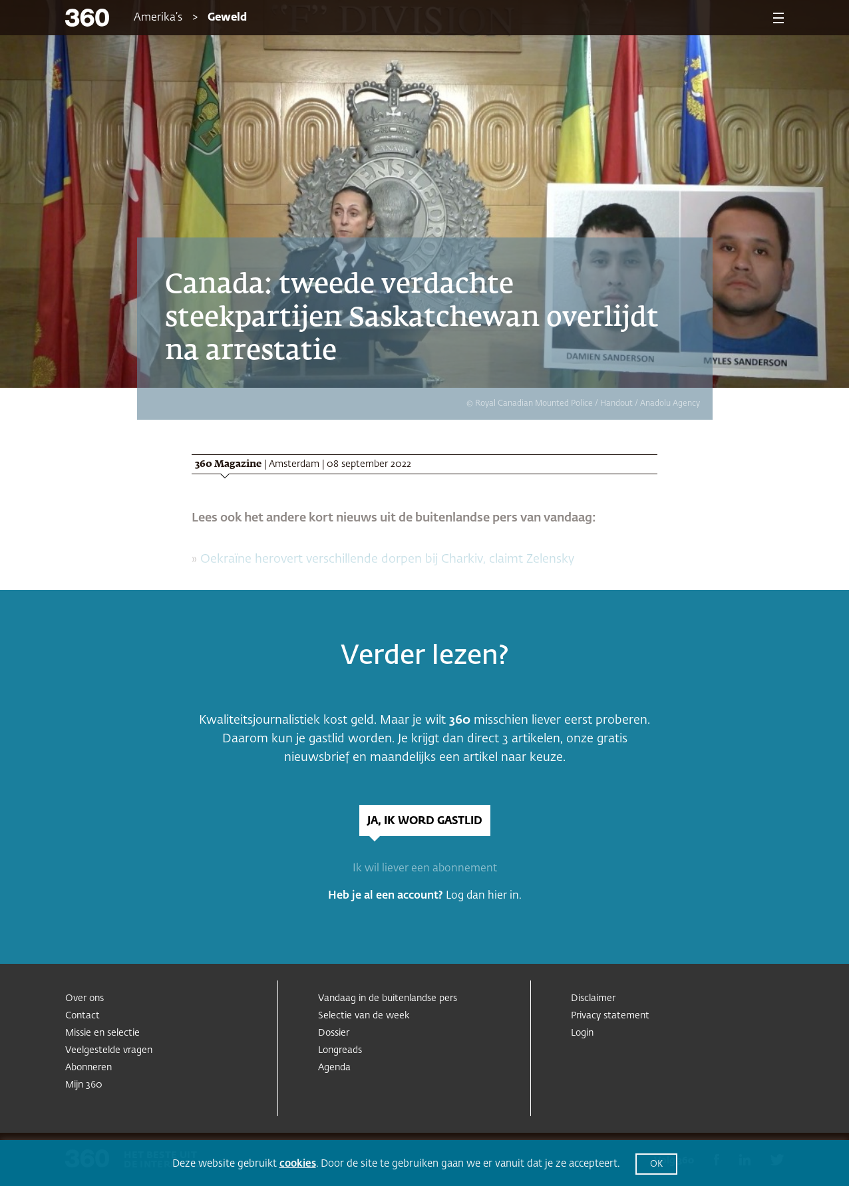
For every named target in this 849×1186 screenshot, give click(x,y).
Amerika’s (158, 18)
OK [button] (656, 1164)
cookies (297, 1164)
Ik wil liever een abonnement (425, 868)
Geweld (227, 18)
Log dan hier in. (484, 896)
